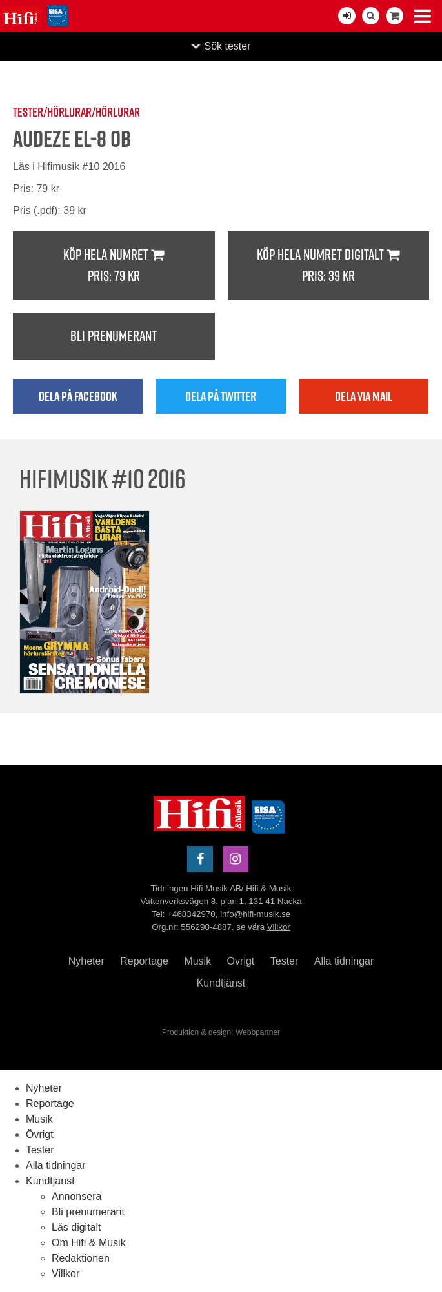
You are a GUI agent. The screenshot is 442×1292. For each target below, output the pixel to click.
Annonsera (76, 1196)
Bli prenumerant (113, 335)
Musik (197, 961)
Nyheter (86, 961)
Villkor (278, 927)
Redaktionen (81, 1258)
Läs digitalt (76, 1227)
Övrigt (241, 961)
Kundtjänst (221, 983)
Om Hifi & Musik (89, 1242)
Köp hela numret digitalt (329, 266)
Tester (284, 961)
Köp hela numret (114, 266)
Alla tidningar (344, 961)
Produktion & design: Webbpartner (221, 1032)
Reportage (144, 961)
